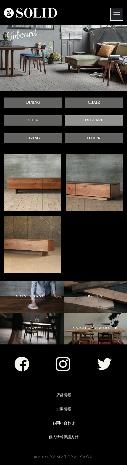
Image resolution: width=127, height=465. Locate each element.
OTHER (94, 138)
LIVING (33, 138)
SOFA (33, 120)
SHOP (32, 328)
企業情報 (63, 409)
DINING (33, 102)
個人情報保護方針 (63, 437)
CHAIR (94, 102)
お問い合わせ (63, 423)
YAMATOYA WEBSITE (95, 328)
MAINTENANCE (31, 296)
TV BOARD (93, 120)
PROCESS (95, 296)
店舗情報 (63, 395)
